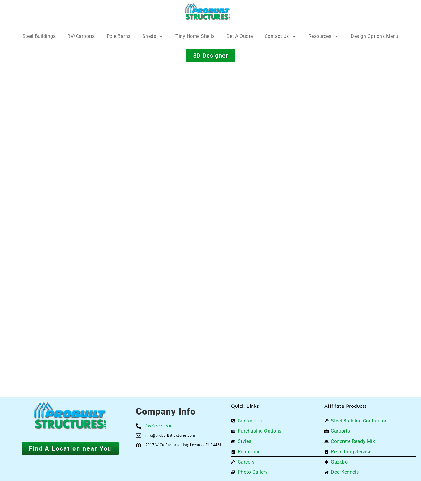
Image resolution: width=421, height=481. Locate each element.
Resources (323, 36)
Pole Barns (119, 36)
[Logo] (207, 12)
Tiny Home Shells (194, 36)
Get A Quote (239, 36)
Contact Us (281, 36)
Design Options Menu (375, 36)
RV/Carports (81, 36)
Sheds (153, 36)
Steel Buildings (39, 36)
